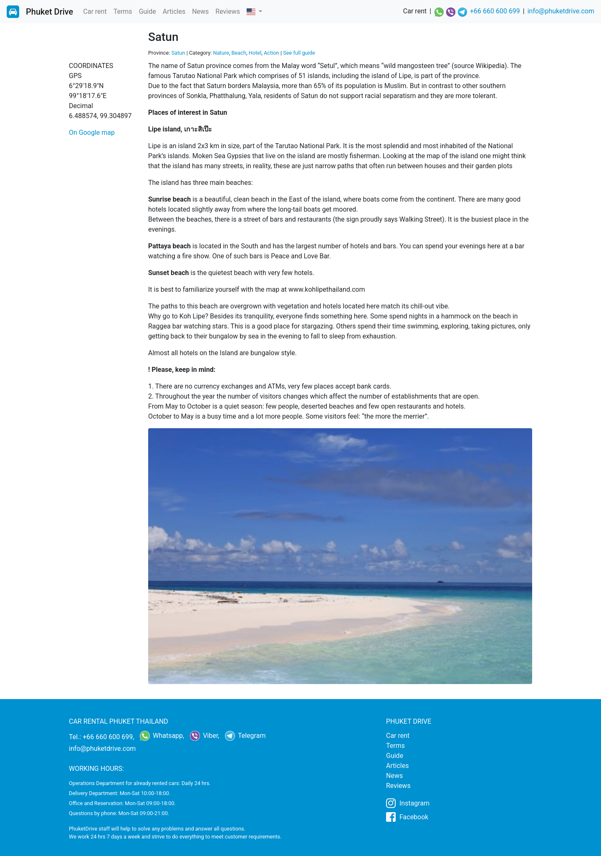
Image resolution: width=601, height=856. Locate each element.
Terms (123, 11)
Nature (221, 53)
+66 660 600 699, (108, 737)
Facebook (407, 816)
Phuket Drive (49, 12)
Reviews (227, 11)
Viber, (204, 736)
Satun (178, 53)
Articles (174, 11)
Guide (147, 11)
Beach (239, 53)
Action (271, 53)
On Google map (92, 132)
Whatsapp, (162, 736)
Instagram (407, 803)
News (200, 11)
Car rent (94, 11)
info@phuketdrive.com (561, 11)
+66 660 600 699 (495, 11)
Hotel (255, 53)
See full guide (299, 53)
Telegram (245, 736)
